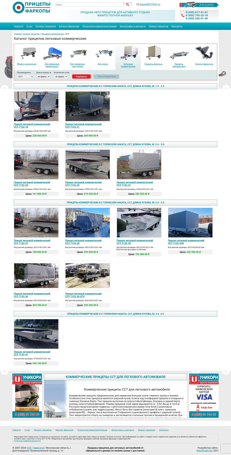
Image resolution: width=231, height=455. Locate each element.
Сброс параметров (106, 76)
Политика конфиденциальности (27, 441)
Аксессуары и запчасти (133, 26)
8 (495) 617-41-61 (197, 12)
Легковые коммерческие (52, 34)
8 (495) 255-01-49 (197, 18)
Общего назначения (26, 64)
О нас (29, 26)
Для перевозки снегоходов (77, 65)
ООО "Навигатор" (36, 447)
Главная (17, 34)
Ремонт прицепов (158, 26)
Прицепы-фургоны (153, 64)
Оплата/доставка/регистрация (99, 26)
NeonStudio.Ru (204, 450)
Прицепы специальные (178, 65)
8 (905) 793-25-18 (197, 15)
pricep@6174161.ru (150, 4)
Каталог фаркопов (69, 26)
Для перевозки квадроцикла (52, 65)
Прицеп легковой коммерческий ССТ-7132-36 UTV (83, 295)
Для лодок (103, 64)
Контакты (176, 26)
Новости (18, 26)
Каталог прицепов (46, 26)
